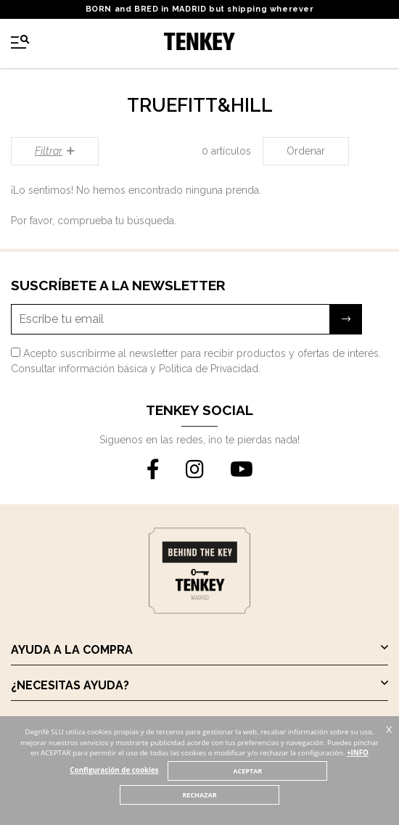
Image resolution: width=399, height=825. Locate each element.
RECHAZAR (199, 795)
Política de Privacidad (208, 368)
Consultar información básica (79, 368)
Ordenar (306, 151)
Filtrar (55, 151)
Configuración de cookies (114, 770)
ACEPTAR (247, 771)
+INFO (358, 753)
